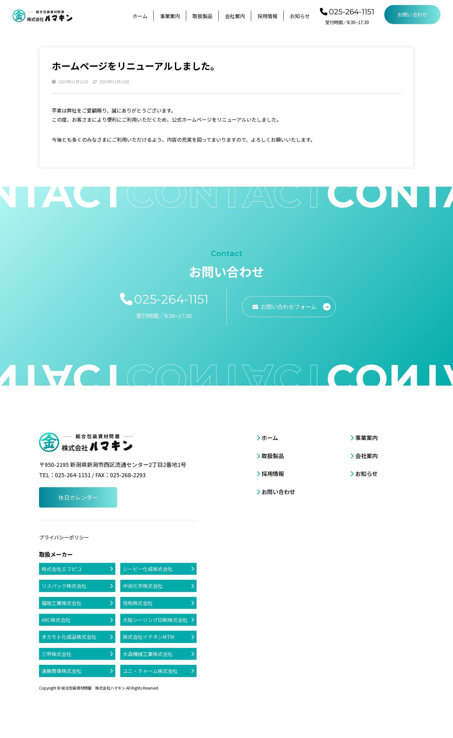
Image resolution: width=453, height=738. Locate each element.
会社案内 (235, 16)
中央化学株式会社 (143, 585)
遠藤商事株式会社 (62, 671)
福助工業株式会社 (62, 603)
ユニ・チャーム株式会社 (150, 671)
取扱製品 (202, 16)
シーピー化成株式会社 (148, 569)
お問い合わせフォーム (288, 306)
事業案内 (170, 16)
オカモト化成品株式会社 (69, 636)
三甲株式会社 (57, 654)
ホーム (139, 16)
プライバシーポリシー (64, 537)
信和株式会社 (138, 603)
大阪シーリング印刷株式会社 (155, 620)
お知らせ (300, 16)
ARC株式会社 (56, 620)
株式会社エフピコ (62, 569)
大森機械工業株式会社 (148, 654)
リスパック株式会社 (64, 585)
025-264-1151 (351, 11)
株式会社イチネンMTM (148, 636)
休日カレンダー (78, 497)
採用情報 (267, 16)
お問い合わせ (412, 14)
